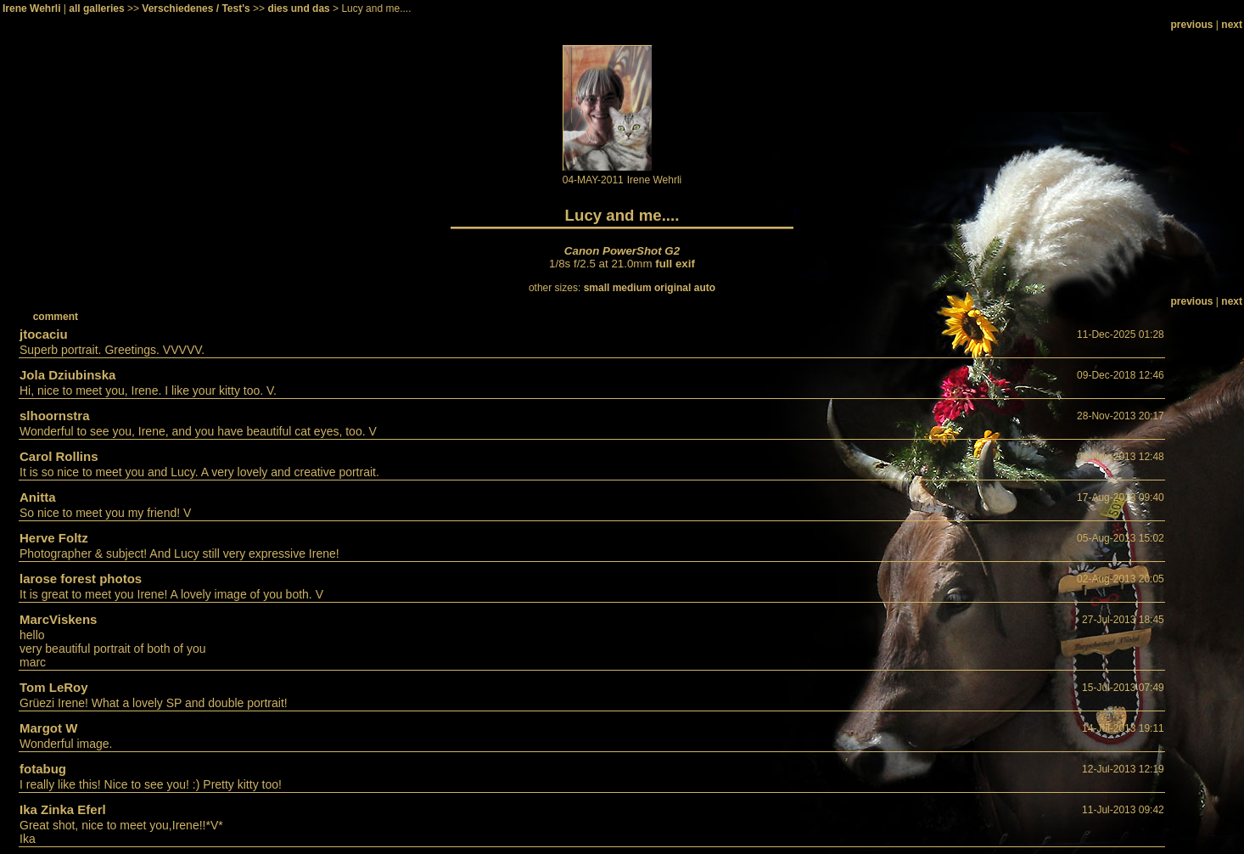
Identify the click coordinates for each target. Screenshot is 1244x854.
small (597, 288)
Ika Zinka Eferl (63, 809)
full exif (675, 263)
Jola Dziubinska (67, 375)
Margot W (48, 728)
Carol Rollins (59, 456)
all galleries (96, 8)
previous (1192, 25)
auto (704, 288)
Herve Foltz (54, 538)
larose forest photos (81, 578)
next (1231, 25)
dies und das (298, 8)
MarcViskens (58, 619)
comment (55, 317)
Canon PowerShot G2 (622, 250)
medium (632, 288)
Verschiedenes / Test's (195, 8)
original (672, 288)
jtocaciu (44, 334)
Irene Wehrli (31, 8)
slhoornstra (55, 415)
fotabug (43, 768)
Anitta (38, 497)
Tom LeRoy (54, 687)
